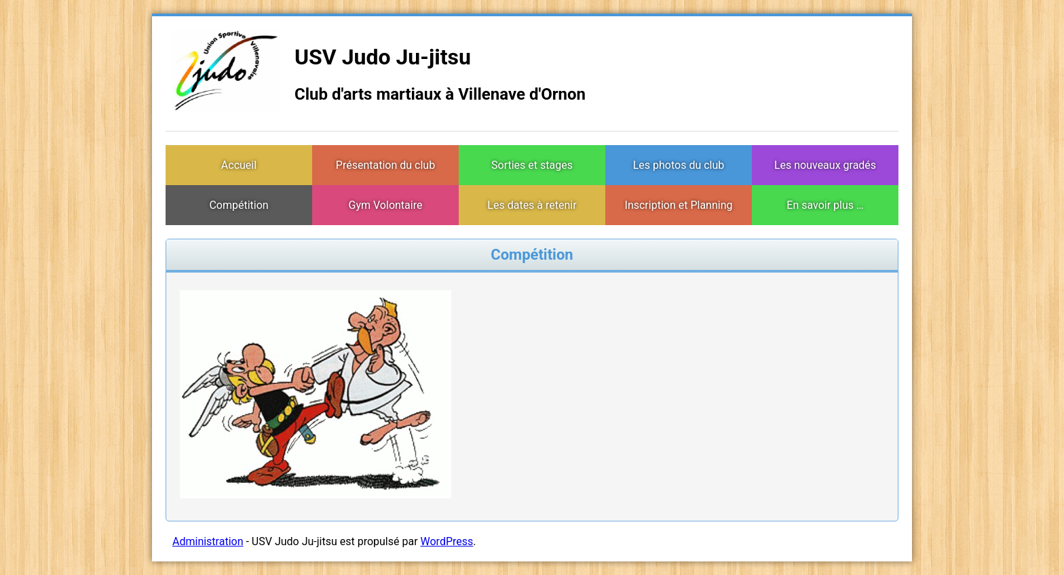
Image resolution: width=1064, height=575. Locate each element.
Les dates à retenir (531, 205)
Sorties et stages (532, 165)
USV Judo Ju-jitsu (382, 57)
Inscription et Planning (679, 205)
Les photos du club (679, 165)
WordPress (447, 541)
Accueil (238, 165)
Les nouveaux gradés (825, 165)
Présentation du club (385, 165)
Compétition (238, 205)
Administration (208, 541)
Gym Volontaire (386, 205)
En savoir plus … (824, 205)
